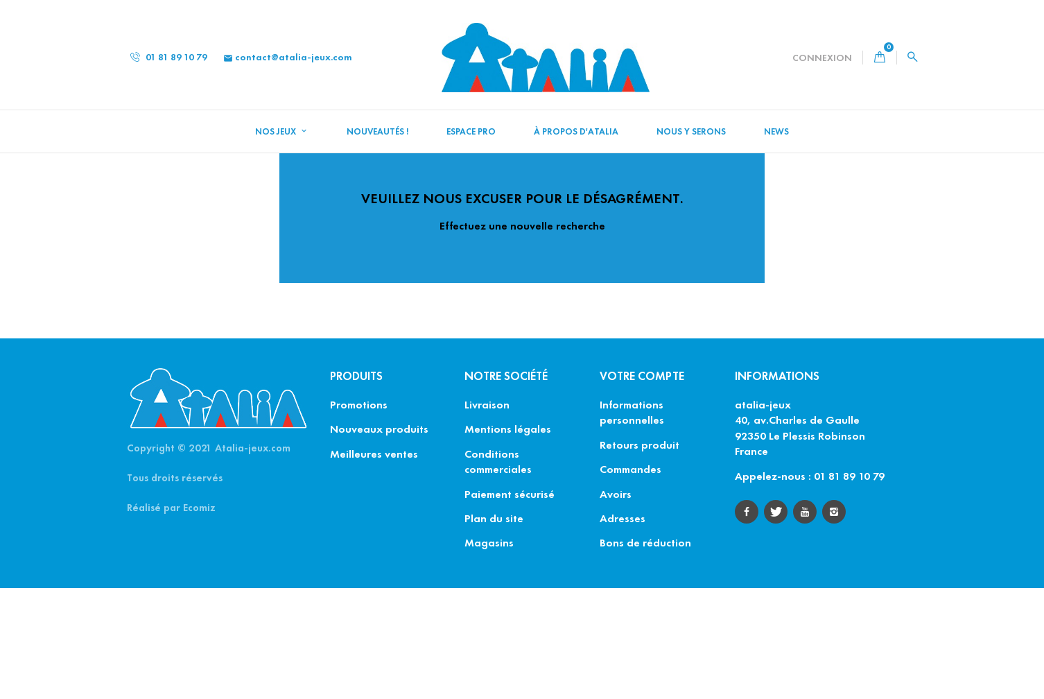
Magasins (489, 654)
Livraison (487, 515)
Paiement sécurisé (509, 605)
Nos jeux (276, 131)
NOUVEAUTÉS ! (377, 131)
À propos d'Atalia (576, 131)
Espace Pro (471, 131)
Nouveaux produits (379, 540)
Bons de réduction (645, 654)
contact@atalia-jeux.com (287, 57)
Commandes (630, 580)
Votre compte (642, 487)
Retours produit (639, 555)
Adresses (622, 629)
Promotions (359, 515)
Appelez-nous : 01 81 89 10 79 (810, 587)
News (776, 131)
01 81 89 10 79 (168, 57)
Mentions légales (507, 540)
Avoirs (616, 605)
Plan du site (493, 629)
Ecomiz (199, 618)
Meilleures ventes (374, 564)
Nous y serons (691, 131)
